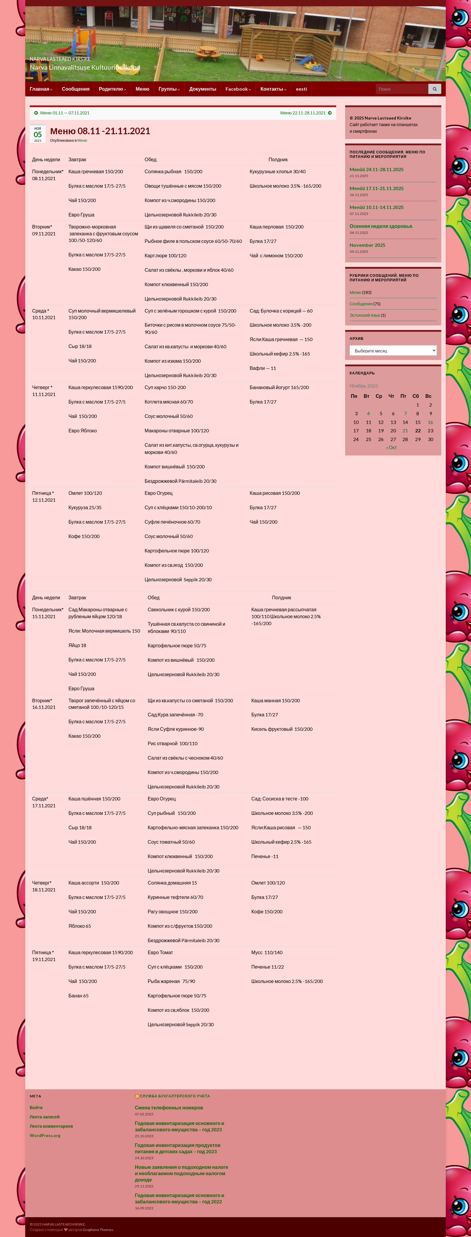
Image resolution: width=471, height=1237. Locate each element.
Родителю (112, 89)
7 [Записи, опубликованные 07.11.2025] (405, 413)
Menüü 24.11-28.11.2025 (377, 169)
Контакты (273, 89)
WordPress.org (45, 1135)
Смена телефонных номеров (169, 1107)
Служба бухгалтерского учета (175, 1096)
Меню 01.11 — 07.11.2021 (65, 112)
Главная (41, 89)
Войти (36, 1107)
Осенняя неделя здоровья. (381, 226)
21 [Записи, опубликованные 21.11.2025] (405, 430)
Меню (143, 89)
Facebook (238, 89)
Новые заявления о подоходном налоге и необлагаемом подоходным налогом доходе (181, 1173)
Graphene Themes (98, 1229)
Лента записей (45, 1116)
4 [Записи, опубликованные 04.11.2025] (368, 413)
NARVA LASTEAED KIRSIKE (87, 57)
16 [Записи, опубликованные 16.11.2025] (430, 422)
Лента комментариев (51, 1126)
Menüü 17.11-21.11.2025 (377, 188)
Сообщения (76, 89)
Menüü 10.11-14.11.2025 (377, 207)
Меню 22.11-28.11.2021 (303, 112)
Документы (202, 89)
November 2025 (367, 245)
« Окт (391, 447)
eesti (301, 89)
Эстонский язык (365, 315)
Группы (169, 89)
